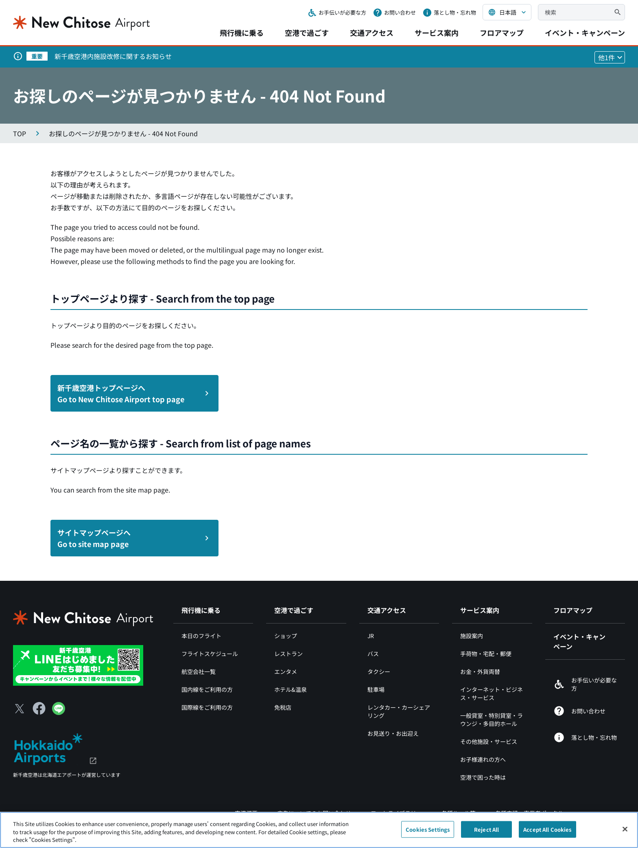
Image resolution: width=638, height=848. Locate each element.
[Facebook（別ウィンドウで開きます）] (39, 708)
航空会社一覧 (198, 671)
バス (373, 654)
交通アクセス (371, 32)
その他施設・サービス (488, 741)
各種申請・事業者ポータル (529, 813)
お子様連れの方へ (483, 759)
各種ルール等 (458, 813)
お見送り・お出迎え (393, 733)
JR (370, 636)
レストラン (288, 654)
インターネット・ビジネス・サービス (491, 693)
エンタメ (285, 671)
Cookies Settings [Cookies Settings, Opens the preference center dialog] (428, 833)
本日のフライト (201, 636)
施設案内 (471, 636)
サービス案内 (437, 32)
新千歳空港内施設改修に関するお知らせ (113, 56)
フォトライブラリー (396, 813)
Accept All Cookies (547, 833)
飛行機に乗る (242, 32)
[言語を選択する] (507, 12)
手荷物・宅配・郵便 (485, 654)
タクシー (378, 671)
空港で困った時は (483, 777)
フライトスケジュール (209, 654)
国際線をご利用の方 (207, 707)
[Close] (625, 833)
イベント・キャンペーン (585, 32)
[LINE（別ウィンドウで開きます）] (58, 712)
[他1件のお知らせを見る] (609, 57)
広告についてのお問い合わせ (314, 813)
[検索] (617, 12)
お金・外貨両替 (480, 671)
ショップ (285, 636)
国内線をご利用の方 (207, 689)
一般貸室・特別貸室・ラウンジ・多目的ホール (491, 719)
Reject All (486, 833)
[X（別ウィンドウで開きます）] (19, 708)
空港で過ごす (307, 32)
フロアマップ (502, 32)
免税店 (282, 707)
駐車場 (376, 689)
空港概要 (246, 813)
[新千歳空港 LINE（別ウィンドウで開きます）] (78, 664)
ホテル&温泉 (290, 689)
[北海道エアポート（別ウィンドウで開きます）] (55, 748)
